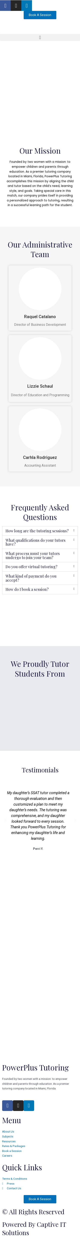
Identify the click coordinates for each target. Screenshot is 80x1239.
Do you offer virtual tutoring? (31, 566)
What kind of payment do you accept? (31, 578)
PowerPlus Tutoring (35, 1067)
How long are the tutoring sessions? (37, 530)
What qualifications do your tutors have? (35, 542)
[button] (40, 37)
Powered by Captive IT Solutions (34, 1228)
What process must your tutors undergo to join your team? (33, 555)
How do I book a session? (27, 589)
